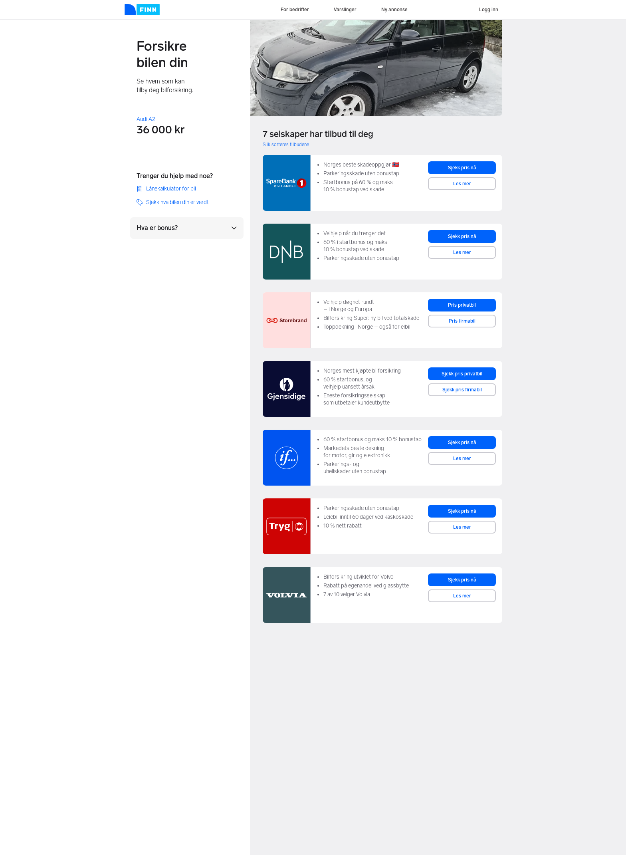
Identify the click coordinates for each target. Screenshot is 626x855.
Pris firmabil (462, 321)
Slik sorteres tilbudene (286, 144)
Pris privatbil (462, 305)
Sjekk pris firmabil (462, 390)
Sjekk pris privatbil (462, 374)
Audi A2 (146, 119)
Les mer (462, 183)
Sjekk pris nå (462, 168)
